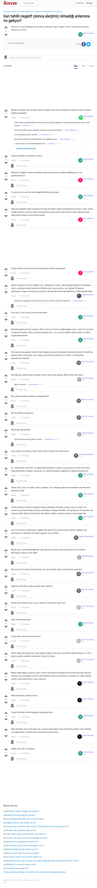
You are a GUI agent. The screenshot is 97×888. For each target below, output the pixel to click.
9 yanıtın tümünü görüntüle (26, 148)
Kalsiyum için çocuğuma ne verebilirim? (22, 841)
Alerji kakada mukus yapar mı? (15, 868)
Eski (75, 66)
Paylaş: (13, 118)
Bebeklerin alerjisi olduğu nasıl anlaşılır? (22, 811)
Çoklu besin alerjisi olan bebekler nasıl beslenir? (26, 834)
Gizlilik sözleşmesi (17, 880)
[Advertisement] (48, 89)
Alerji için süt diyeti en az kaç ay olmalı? (22, 853)
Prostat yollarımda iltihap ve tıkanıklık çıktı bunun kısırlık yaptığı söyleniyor (34, 872)
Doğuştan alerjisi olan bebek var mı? (21, 822)
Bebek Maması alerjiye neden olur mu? (22, 849)
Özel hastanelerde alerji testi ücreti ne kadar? (25, 819)
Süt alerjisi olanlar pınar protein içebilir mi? (24, 857)
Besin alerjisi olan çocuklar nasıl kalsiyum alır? (25, 845)
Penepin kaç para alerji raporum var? (21, 830)
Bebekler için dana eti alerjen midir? (21, 864)
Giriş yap (89, 3)
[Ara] (29, 3)
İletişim (38, 880)
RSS (4, 883)
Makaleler (6, 880)
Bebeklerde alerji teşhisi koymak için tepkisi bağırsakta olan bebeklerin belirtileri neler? (42, 860)
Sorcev (18, 3)
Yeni (83, 66)
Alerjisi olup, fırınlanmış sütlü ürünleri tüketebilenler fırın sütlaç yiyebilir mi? (37, 826)
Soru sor (80, 3)
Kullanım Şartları (29, 880)
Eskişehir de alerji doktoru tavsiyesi (20, 815)
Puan (91, 66)
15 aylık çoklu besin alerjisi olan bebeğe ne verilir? (27, 838)
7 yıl (84, 35)
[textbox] (51, 58)
